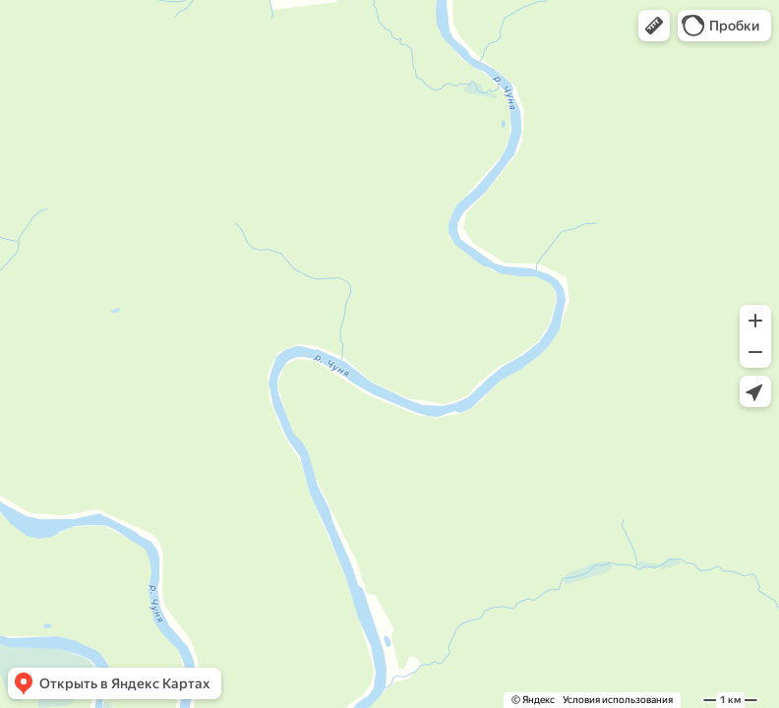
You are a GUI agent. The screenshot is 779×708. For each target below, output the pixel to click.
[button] (654, 25)
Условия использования (618, 699)
